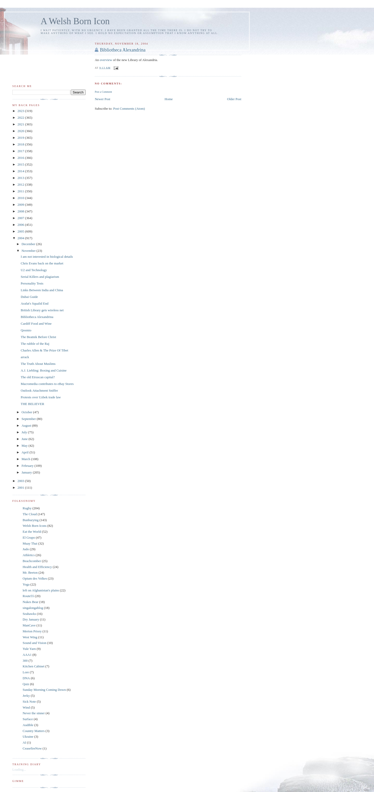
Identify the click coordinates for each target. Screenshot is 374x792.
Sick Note (29, 701)
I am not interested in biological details (47, 257)
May (25, 445)
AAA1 (27, 655)
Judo (26, 549)
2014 (21, 171)
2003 (21, 481)
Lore (26, 672)
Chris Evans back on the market (42, 263)
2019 (21, 138)
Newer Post (102, 99)
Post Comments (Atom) (129, 108)
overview (106, 60)
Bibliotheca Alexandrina (122, 50)
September (29, 419)
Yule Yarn (29, 649)
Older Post (234, 99)
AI (24, 742)
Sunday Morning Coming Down (44, 690)
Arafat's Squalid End (34, 303)
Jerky (26, 696)
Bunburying (31, 520)
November (29, 251)
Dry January (31, 619)
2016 (21, 158)
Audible (28, 725)
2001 (21, 487)
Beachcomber (32, 561)
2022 (21, 117)
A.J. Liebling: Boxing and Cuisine (43, 370)
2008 (21, 211)
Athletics (29, 555)
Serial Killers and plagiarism (40, 277)
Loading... (19, 769)
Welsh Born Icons (35, 526)
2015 (21, 164)
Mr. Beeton (30, 572)
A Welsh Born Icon (75, 21)
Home (169, 99)
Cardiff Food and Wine (36, 323)
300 (25, 660)
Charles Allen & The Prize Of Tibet (44, 350)
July (25, 432)
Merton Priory (32, 631)
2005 (21, 231)
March (26, 459)
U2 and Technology (34, 270)
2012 (21, 184)
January (27, 472)
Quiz (26, 684)
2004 (21, 238)
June (25, 439)
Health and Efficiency (37, 567)
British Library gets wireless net (42, 310)
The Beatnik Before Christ (38, 337)
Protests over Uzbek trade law (41, 397)
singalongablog (33, 608)
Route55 (28, 596)
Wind (26, 707)
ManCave (29, 625)
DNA (26, 678)
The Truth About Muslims (38, 364)
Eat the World (32, 531)
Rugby (27, 508)
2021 (21, 124)
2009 (21, 204)
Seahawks (29, 614)
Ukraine (28, 736)
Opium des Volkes (35, 578)
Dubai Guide (29, 297)
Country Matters (34, 731)
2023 (21, 111)
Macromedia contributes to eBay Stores (47, 384)
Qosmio (26, 330)
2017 (21, 151)
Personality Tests (32, 283)
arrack (25, 357)
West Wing (30, 637)
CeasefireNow (32, 748)
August (27, 425)
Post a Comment (103, 91)
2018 (21, 144)
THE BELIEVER (32, 404)
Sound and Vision (34, 643)
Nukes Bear (30, 602)
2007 (21, 218)
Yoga (26, 584)
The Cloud (30, 514)
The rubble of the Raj (35, 344)
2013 (21, 178)
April (26, 452)
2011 (21, 191)
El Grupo (29, 537)
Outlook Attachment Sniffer (39, 390)
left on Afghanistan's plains (41, 590)
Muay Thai (30, 543)
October (27, 412)
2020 (21, 131)
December (29, 244)
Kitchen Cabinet (33, 666)
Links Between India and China (42, 290)
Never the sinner (34, 713)
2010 (21, 198)
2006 (21, 225)
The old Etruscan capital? (38, 377)
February (28, 466)
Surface (28, 719)
